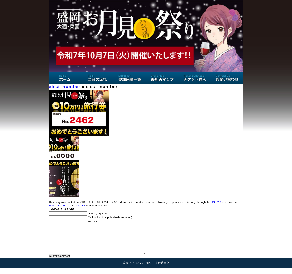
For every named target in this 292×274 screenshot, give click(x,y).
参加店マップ (162, 78)
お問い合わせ (227, 78)
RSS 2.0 (216, 202)
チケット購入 (194, 78)
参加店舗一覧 (130, 78)
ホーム (65, 78)
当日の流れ (97, 78)
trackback (79, 205)
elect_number (64, 86)
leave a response (59, 205)
